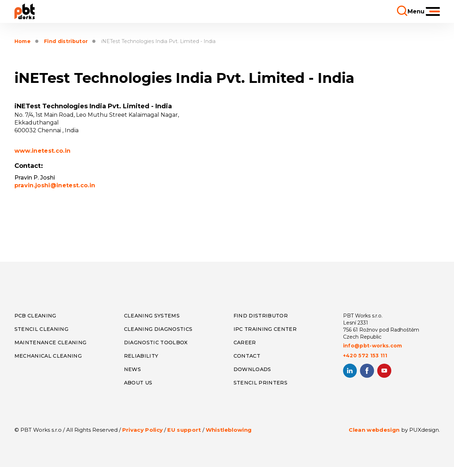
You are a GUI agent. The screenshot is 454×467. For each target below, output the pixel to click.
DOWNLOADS (252, 369)
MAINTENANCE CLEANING (50, 342)
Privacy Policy (142, 429)
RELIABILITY (141, 356)
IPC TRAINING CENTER (265, 329)
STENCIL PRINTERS (260, 383)
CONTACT (247, 356)
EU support (184, 429)
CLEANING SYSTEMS (152, 316)
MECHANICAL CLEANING (48, 356)
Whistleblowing (229, 429)
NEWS (132, 369)
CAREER (245, 342)
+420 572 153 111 (365, 355)
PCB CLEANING (35, 316)
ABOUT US (138, 383)
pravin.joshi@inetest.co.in (54, 185)
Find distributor (66, 41)
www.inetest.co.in (42, 150)
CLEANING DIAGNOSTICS (158, 329)
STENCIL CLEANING (41, 329)
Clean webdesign (374, 429)
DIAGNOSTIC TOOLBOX (156, 342)
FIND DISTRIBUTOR (261, 316)
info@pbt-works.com (372, 345)
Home (22, 41)
